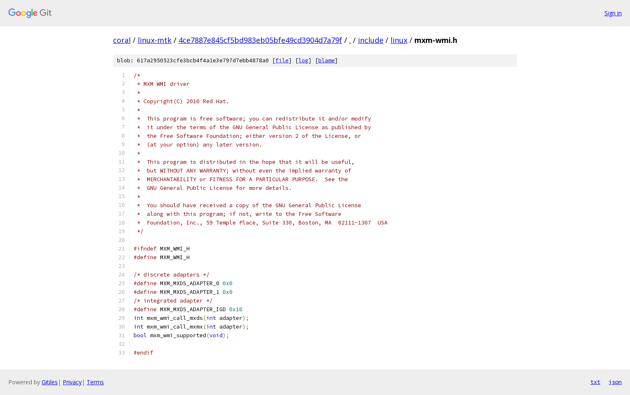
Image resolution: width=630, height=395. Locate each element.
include (370, 40)
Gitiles (50, 382)
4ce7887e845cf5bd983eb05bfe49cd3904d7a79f (260, 40)
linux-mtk (155, 40)
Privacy (72, 382)
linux (398, 40)
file (282, 60)
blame (326, 60)
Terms (95, 382)
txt (595, 382)
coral (122, 40)
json (615, 382)
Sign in (613, 13)
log (303, 60)
